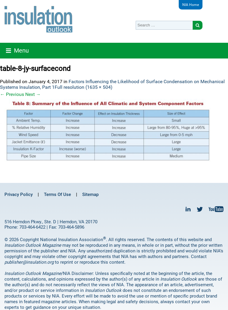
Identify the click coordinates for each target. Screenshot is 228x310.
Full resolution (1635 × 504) (84, 87)
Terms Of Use (57, 194)
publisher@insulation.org (29, 262)
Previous (12, 94)
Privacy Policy (18, 194)
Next (33, 94)
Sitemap (90, 194)
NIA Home (190, 5)
